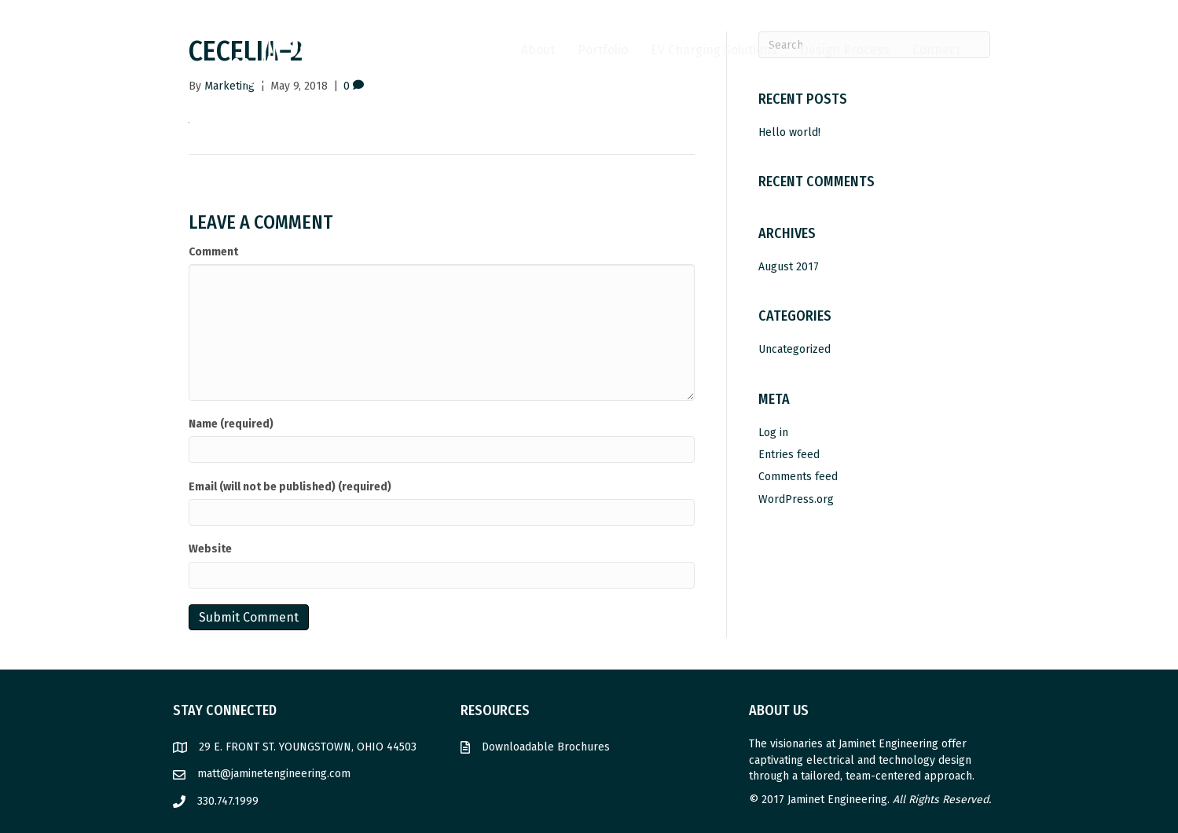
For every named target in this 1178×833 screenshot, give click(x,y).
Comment (213, 252)
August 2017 (788, 266)
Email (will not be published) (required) (290, 487)
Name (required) (231, 424)
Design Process (845, 49)
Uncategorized (794, 349)
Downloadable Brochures (546, 747)
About (538, 49)
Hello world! (789, 132)
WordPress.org (796, 499)
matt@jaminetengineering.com (273, 773)
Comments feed (798, 476)
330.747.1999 (228, 801)
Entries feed (789, 454)
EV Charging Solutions (714, 49)
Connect (936, 49)
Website (210, 549)
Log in (773, 432)
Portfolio (603, 49)
